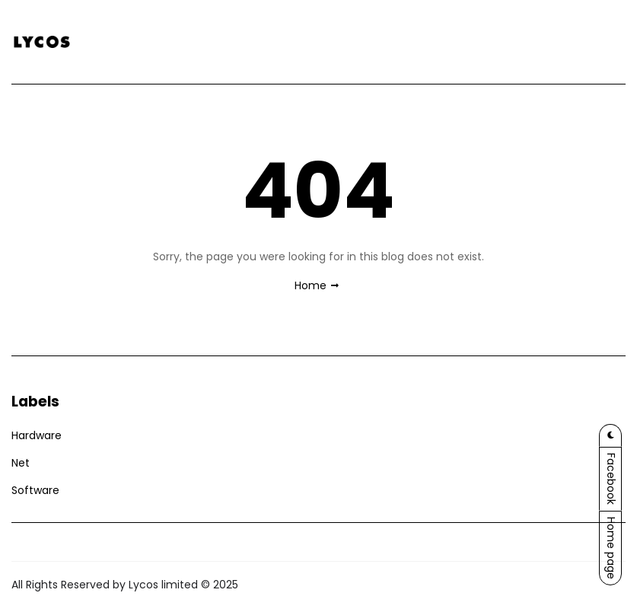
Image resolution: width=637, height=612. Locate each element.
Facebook (611, 479)
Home (310, 285)
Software (35, 490)
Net (20, 462)
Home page (611, 548)
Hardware (36, 435)
